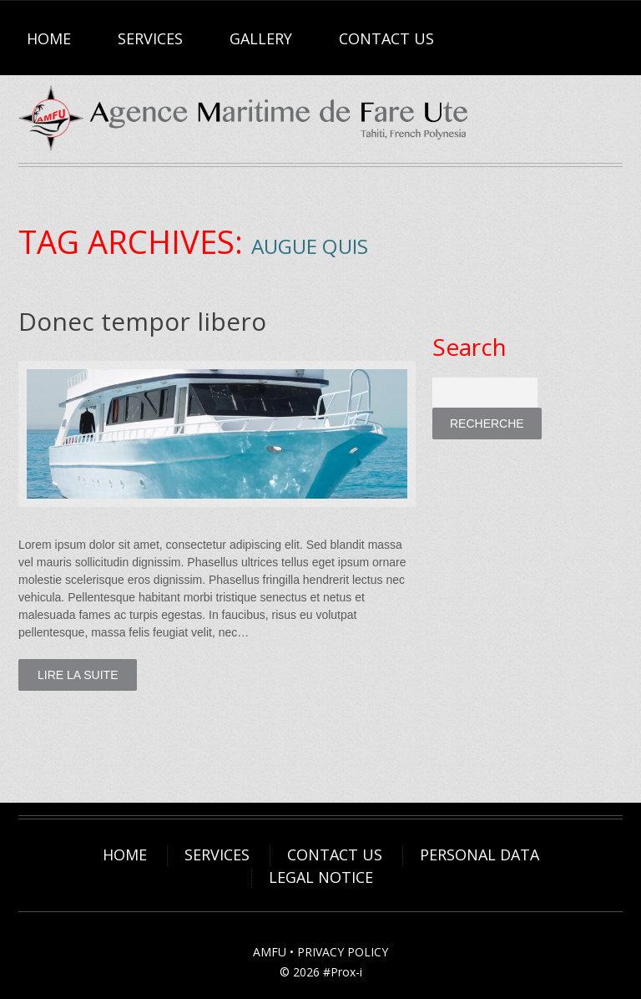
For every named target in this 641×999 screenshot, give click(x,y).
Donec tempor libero (142, 321)
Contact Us (386, 38)
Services (150, 38)
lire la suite (78, 675)
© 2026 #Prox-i (321, 972)
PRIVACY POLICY (342, 952)
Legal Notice (321, 877)
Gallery (261, 38)
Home (49, 38)
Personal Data (479, 854)
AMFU (269, 952)
